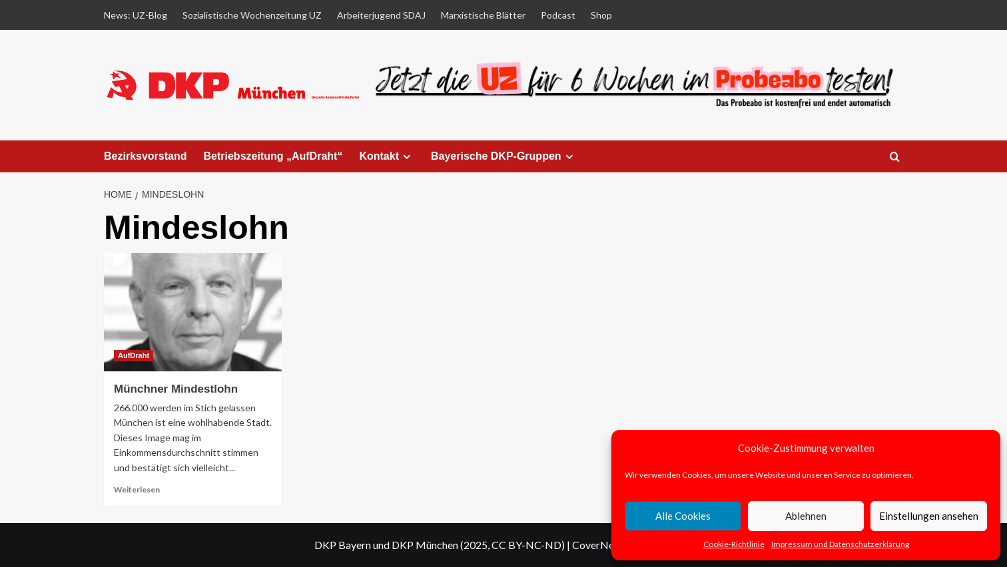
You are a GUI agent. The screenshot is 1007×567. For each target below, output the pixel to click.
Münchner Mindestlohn (176, 389)
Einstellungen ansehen (928, 516)
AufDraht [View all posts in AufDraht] (133, 355)
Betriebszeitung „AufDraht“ (273, 156)
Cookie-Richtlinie (734, 544)
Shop (601, 15)
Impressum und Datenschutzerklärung (840, 544)
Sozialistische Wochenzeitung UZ (252, 15)
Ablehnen (806, 516)
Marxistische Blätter (483, 15)
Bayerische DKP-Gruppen (504, 156)
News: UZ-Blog (135, 15)
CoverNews (599, 544)
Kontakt (386, 156)
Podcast (558, 15)
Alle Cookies (683, 516)
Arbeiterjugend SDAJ (381, 15)
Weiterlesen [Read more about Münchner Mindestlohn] (137, 489)
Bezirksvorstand (145, 156)
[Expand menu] (406, 156)
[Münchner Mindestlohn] (193, 312)
